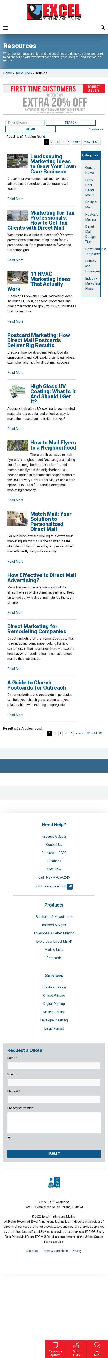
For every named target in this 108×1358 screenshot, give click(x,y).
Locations (54, 861)
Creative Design (54, 987)
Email (12, 1075)
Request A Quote (54, 836)
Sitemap (32, 1251)
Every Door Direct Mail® (54, 941)
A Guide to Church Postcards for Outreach (36, 685)
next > (76, 141)
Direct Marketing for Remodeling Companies (36, 629)
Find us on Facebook (54, 886)
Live (97, 1349)
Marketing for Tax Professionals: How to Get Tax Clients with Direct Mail (40, 220)
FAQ (64, 853)
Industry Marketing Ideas (92, 283)
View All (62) (91, 141)
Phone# (13, 1092)
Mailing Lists (54, 950)
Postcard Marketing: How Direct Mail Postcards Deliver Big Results (38, 340)
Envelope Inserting (54, 1020)
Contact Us (54, 845)
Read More (15, 199)
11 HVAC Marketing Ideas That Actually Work (39, 281)
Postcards (54, 958)
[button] (5, 28)
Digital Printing (54, 1004)
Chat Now (54, 869)
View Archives (96, 129)
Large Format (54, 1028)
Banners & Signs (54, 925)
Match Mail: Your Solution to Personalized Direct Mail (51, 521)
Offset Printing (54, 996)
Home (7, 73)
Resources (24, 73)
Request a (55, 1348)
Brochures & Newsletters (54, 917)
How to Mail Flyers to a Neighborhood (53, 445)
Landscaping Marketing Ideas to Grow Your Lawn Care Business (53, 164)
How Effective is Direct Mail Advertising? (41, 577)
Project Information (20, 1108)
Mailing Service (54, 1012)
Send (76, 1349)
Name (12, 1058)
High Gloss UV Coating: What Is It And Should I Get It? (53, 394)
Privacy (77, 1251)
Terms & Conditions (55, 1251)
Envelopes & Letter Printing (54, 933)
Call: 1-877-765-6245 (54, 877)
